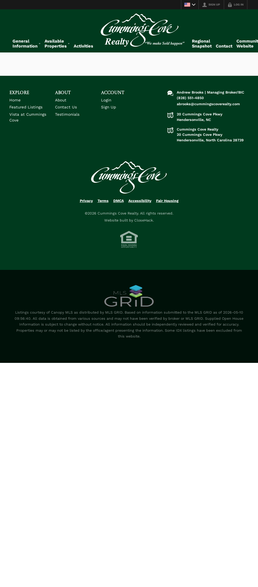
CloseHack (143, 226)
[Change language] (189, 4)
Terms (103, 206)
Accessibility (139, 206)
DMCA (118, 206)
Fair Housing (167, 206)
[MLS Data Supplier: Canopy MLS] (129, 301)
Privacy (86, 206)
